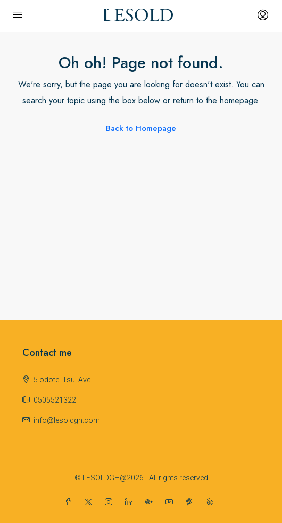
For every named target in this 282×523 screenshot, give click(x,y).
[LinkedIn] (131, 502)
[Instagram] (111, 502)
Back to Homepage (141, 128)
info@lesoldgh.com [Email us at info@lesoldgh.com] (67, 420)
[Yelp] (212, 502)
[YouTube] (171, 502)
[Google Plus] (151, 502)
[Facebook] (70, 502)
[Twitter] (90, 502)
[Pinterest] (191, 502)
